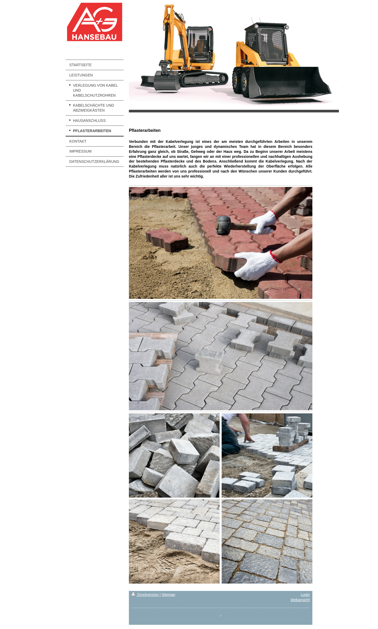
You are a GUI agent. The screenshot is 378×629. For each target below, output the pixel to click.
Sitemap (168, 594)
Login (305, 594)
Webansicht (300, 600)
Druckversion (146, 594)
